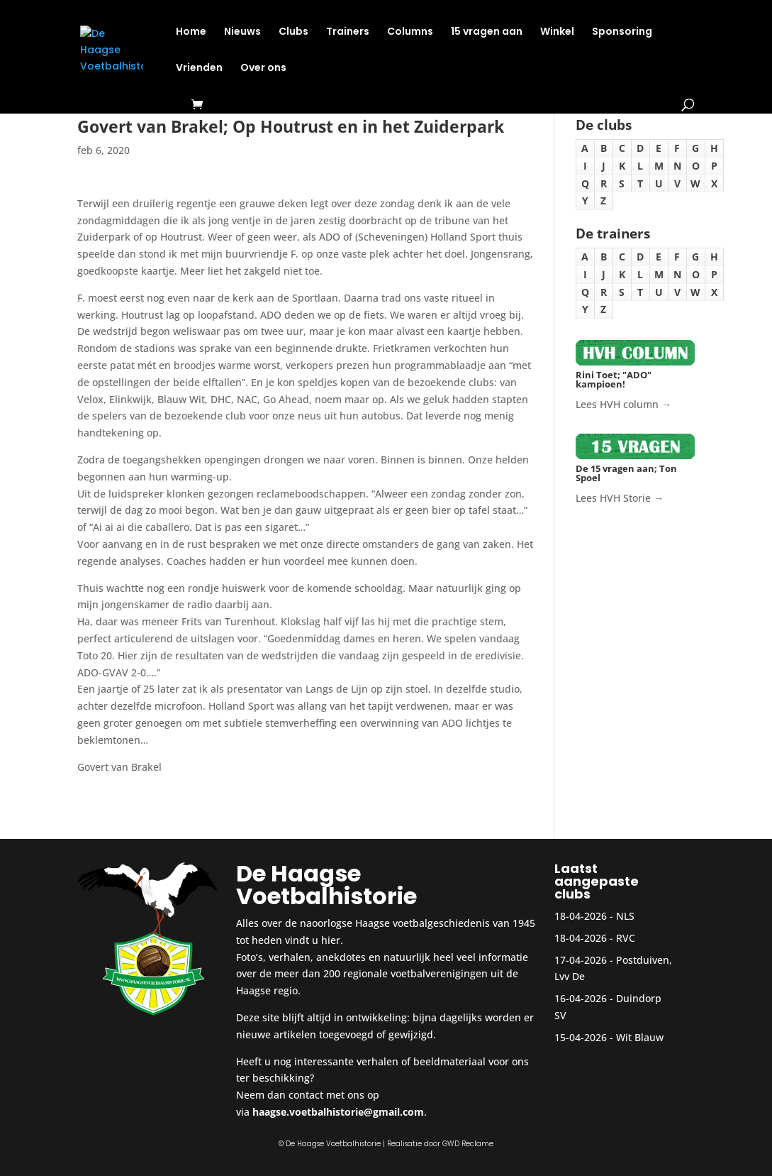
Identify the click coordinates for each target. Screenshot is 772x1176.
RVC (625, 938)
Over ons (263, 68)
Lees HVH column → (623, 404)
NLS (625, 916)
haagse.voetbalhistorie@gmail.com (338, 1112)
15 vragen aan (486, 32)
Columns (410, 32)
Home (191, 32)
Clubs (293, 32)
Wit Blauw (640, 1037)
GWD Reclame (467, 1143)
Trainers (347, 32)
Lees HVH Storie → (620, 498)
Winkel (557, 32)
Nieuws (242, 32)
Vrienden (199, 68)
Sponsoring (622, 32)
